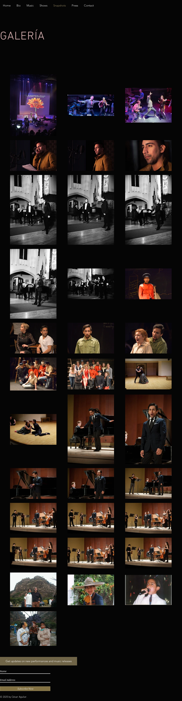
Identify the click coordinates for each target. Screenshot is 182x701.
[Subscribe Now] (25, 688)
